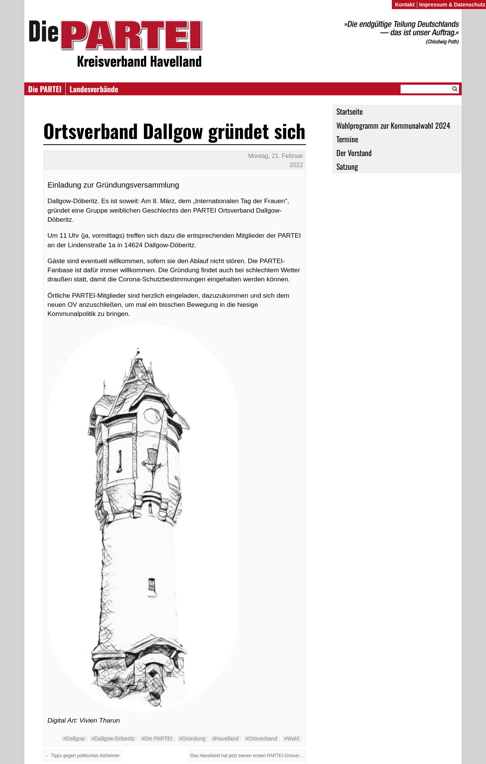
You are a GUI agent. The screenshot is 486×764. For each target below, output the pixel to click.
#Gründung (192, 739)
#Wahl (291, 739)
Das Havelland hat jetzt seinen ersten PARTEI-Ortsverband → (248, 755)
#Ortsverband (261, 739)
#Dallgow (74, 739)
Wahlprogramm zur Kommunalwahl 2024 (393, 125)
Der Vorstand (354, 152)
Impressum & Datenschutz (452, 5)
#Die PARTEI (156, 739)
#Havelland (225, 739)
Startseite (349, 111)
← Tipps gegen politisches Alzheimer (82, 755)
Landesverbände (93, 89)
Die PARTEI (45, 89)
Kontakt (405, 5)
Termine (347, 139)
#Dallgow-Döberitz (113, 739)
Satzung (347, 166)
